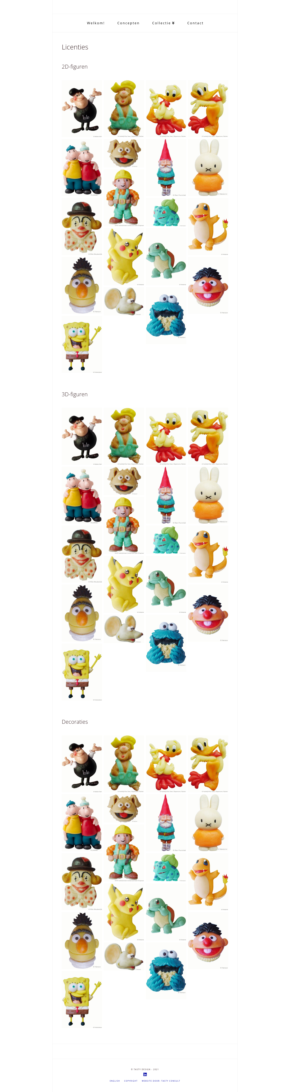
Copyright (131, 1081)
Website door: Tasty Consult (161, 1081)
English (115, 1081)
